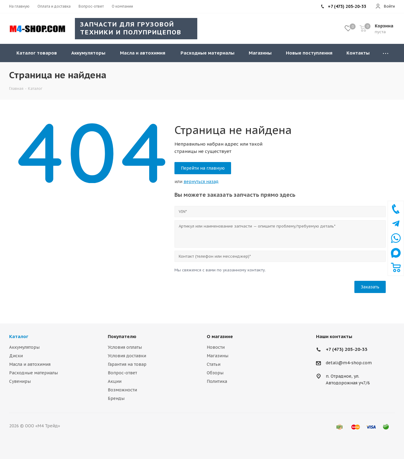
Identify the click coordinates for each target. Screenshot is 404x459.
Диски (16, 355)
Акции (114, 381)
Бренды (116, 398)
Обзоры (215, 373)
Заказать (370, 287)
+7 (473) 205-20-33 (346, 349)
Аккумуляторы (24, 347)
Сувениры (20, 381)
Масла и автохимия (30, 364)
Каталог (18, 336)
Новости (216, 347)
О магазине (220, 336)
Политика (217, 381)
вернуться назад (201, 181)
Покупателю (122, 336)
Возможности (122, 390)
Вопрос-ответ (122, 373)
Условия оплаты (125, 347)
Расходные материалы (33, 373)
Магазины (217, 355)
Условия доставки (127, 355)
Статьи (213, 364)
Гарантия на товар (127, 364)
